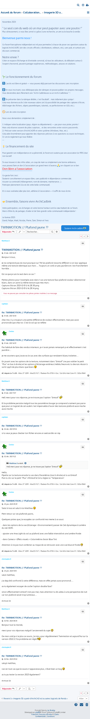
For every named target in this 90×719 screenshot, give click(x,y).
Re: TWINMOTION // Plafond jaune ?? (22, 312)
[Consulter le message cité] (25, 463)
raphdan (5, 304)
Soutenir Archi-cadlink (75, 228)
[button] (87, 236)
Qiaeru (56, 714)
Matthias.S (6, 241)
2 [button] (84, 236)
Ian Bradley (51, 710)
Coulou (11, 331)
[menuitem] (78, 5)
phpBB (37, 712)
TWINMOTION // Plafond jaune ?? (24, 227)
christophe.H (6, 559)
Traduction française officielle (41, 714)
